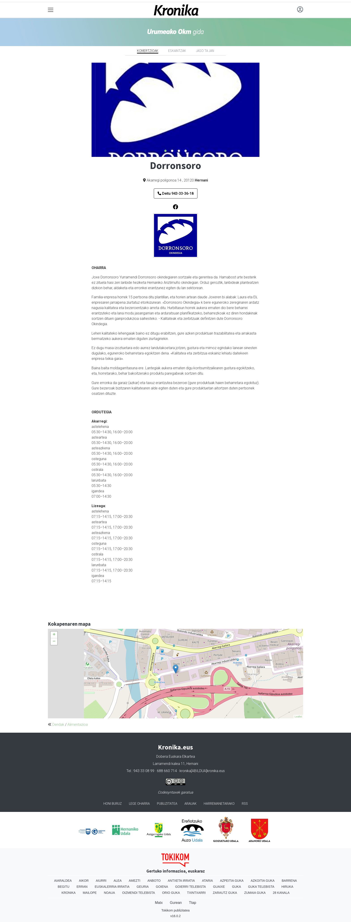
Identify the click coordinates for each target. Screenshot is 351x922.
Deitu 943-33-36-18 (176, 193)
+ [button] (54, 635)
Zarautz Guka (225, 892)
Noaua (109, 892)
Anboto (154, 880)
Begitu (63, 886)
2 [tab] (172, 151)
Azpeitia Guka (232, 880)
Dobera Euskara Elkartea (175, 756)
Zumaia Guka (255, 892)
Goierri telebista (190, 886)
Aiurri (101, 880)
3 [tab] (179, 151)
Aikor (84, 880)
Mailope (90, 892)
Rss (245, 804)
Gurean (176, 903)
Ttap (192, 903)
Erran (82, 886)
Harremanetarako (219, 804)
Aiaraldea (63, 880)
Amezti (134, 880)
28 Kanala (281, 892)
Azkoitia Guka (263, 880)
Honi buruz (112, 804)
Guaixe (219, 886)
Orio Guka (171, 892)
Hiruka (287, 886)
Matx (159, 903)
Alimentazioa (77, 724)
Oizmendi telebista (138, 892)
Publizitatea (167, 804)
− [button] (54, 641)
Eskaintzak (177, 50)
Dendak (58, 724)
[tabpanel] (175, 110)
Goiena (162, 886)
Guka (236, 886)
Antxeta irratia (181, 880)
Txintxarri (196, 892)
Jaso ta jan (205, 50)
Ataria (207, 880)
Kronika (69, 892)
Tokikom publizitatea (175, 910)
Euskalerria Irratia (112, 886)
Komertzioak (147, 50)
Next (263, 110)
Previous (88, 110)
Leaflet (298, 716)
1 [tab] (165, 151)
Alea (117, 880)
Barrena (289, 880)
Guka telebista (261, 886)
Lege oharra (139, 804)
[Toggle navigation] (51, 10)
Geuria (143, 886)
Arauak (190, 804)
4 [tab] (185, 151)
